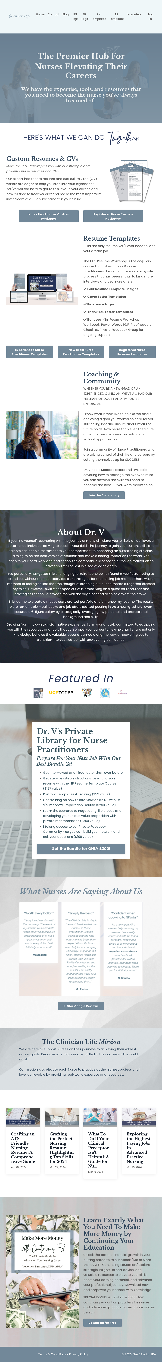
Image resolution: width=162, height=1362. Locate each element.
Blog (65, 14)
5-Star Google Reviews (81, 1006)
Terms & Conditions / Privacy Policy (63, 1354)
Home (40, 14)
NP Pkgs (84, 16)
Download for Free (102, 1323)
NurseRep (134, 14)
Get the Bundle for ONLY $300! (81, 848)
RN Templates (98, 16)
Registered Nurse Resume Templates (132, 352)
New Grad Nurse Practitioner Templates (81, 352)
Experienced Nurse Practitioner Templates (30, 352)
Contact (53, 14)
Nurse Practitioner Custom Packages (48, 216)
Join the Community (104, 495)
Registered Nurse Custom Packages (113, 216)
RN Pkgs (75, 16)
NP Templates (116, 16)
